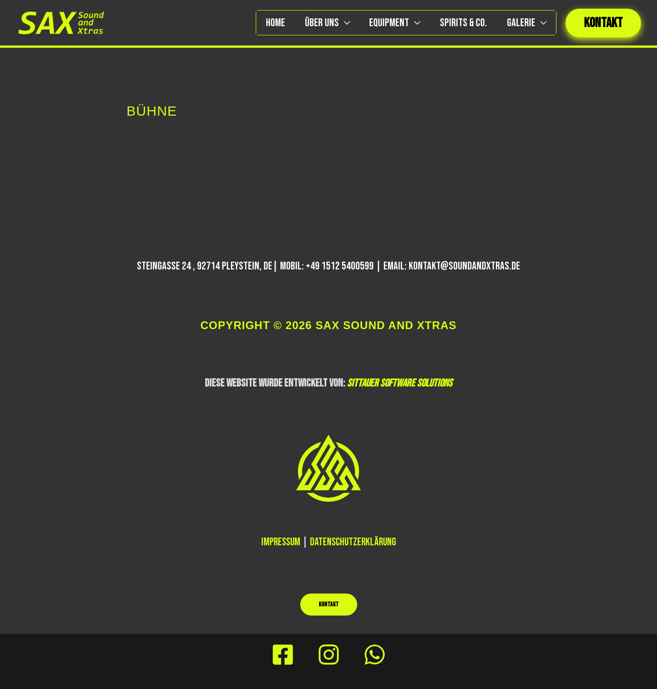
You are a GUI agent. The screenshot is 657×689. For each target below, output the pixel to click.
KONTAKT (329, 604)
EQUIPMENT (383, 22)
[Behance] (374, 654)
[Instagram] (328, 654)
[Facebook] (282, 654)
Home (264, 22)
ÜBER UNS (313, 22)
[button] (603, 23)
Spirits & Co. (459, 22)
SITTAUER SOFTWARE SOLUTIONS (400, 383)
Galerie (519, 22)
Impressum (278, 542)
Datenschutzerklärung (354, 542)
